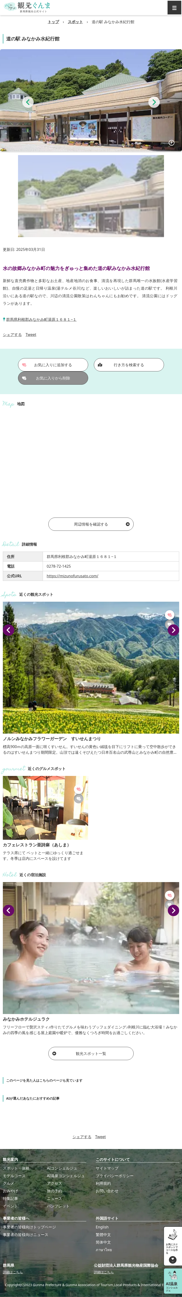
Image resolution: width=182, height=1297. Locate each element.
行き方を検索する (121, 365)
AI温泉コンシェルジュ (66, 1175)
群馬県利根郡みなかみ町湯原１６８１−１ (41, 319)
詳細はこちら (13, 1272)
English (102, 1227)
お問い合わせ (107, 1190)
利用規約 (103, 1183)
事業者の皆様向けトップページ (29, 1227)
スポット (75, 21)
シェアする (12, 334)
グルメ (8, 1183)
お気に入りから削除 (46, 378)
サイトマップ (107, 1168)
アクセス (54, 1183)
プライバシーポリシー (115, 1175)
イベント (10, 1206)
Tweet (31, 334)
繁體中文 (103, 1234)
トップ (53, 21)
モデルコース (14, 1175)
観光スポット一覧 (79, 1053)
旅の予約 (54, 1190)
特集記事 (10, 1198)
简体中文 (103, 1242)
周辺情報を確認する (102, 524)
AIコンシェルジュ (62, 1168)
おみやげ (10, 1190)
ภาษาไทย (104, 1249)
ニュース (54, 1198)
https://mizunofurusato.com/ (72, 576)
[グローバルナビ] (174, 7)
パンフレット (58, 1206)
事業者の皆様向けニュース (25, 1234)
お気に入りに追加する (47, 365)
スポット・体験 (16, 1168)
